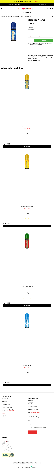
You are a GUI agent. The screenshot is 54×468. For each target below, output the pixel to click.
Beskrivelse (30, 52)
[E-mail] (40, 424)
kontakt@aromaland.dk (9, 410)
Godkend (32, 432)
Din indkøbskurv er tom (41, 8)
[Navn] (40, 420)
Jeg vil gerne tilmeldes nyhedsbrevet (41, 427)
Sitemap (3, 413)
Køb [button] (43, 40)
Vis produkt (27, 146)
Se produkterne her (36, 1)
